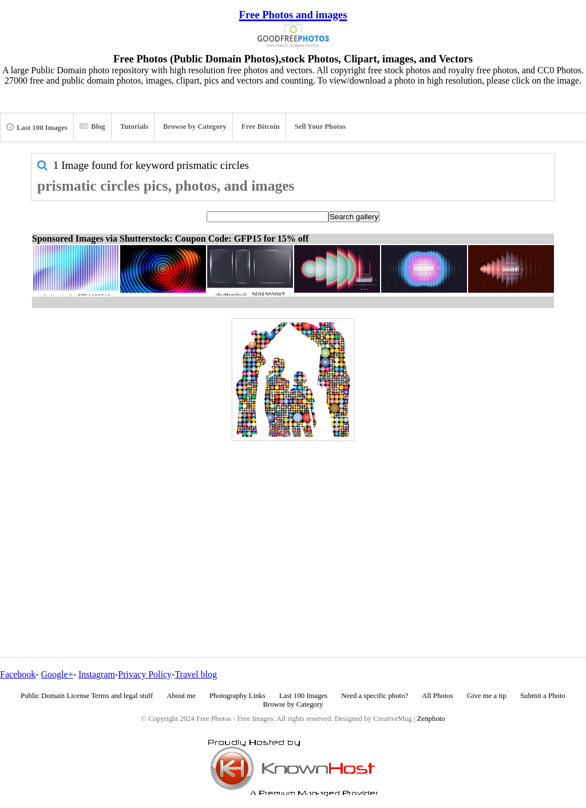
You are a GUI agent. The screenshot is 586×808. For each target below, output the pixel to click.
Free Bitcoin (260, 127)
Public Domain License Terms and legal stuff (87, 696)
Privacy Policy (145, 674)
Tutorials (134, 127)
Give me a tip (486, 696)
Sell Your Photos (320, 127)
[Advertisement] (293, 524)
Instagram (96, 674)
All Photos (437, 696)
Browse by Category (195, 127)
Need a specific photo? (374, 696)
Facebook (17, 674)
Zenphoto (431, 719)
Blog (92, 127)
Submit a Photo (542, 696)
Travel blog (196, 674)
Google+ (57, 674)
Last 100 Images (37, 127)
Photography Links (237, 696)
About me (181, 696)
